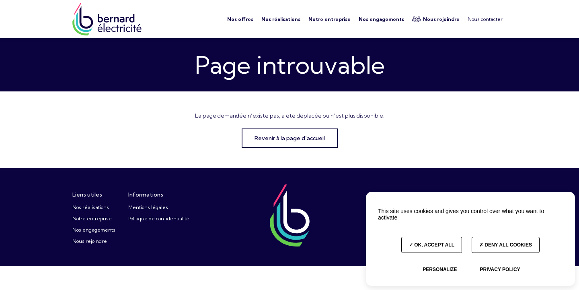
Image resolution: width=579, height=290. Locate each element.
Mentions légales (148, 207)
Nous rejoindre (89, 241)
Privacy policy (500, 269)
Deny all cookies (505, 245)
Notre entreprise (92, 218)
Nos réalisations (90, 207)
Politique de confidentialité (158, 218)
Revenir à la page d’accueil (290, 138)
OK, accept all (431, 245)
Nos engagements (93, 230)
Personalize (440, 269)
